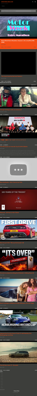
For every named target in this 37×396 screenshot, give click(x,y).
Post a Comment (7, 47)
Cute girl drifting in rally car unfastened (11, 109)
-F (2, 381)
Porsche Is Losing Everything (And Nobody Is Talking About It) (17, 273)
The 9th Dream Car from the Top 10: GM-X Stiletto (14, 146)
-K (2, 387)
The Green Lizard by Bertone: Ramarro (11, 76)
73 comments (5, 114)
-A (2, 373)
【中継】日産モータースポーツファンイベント (13, 140)
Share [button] (2, 47)
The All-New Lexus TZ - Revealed (9, 365)
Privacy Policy (16, 392)
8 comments (5, 187)
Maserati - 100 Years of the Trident (9, 212)
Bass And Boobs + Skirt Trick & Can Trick (11, 182)
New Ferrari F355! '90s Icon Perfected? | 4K (12, 242)
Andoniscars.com (7, 1)
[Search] (32, 1)
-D (2, 378)
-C (2, 376)
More (35, 47)
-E (2, 379)
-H (2, 384)
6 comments (5, 308)
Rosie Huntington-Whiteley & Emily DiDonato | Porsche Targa (17, 303)
